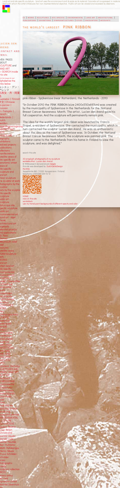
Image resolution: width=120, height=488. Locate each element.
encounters (91, 20)
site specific (58, 17)
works (31, 17)
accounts (105, 20)
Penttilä (26, 168)
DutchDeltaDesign (55, 166)
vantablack (27, 201)
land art (90, 17)
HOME (26, 196)
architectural (105, 17)
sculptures (43, 17)
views (11, 250)
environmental (75, 17)
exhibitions (45, 20)
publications (29, 20)
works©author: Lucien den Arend (38, 161)
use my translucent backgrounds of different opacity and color (50, 203)
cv (24, 17)
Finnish (15, 99)
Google (53, 163)
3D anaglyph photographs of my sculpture (41, 158)
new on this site (30, 198)
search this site (29, 152)
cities (79, 20)
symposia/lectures (64, 20)
